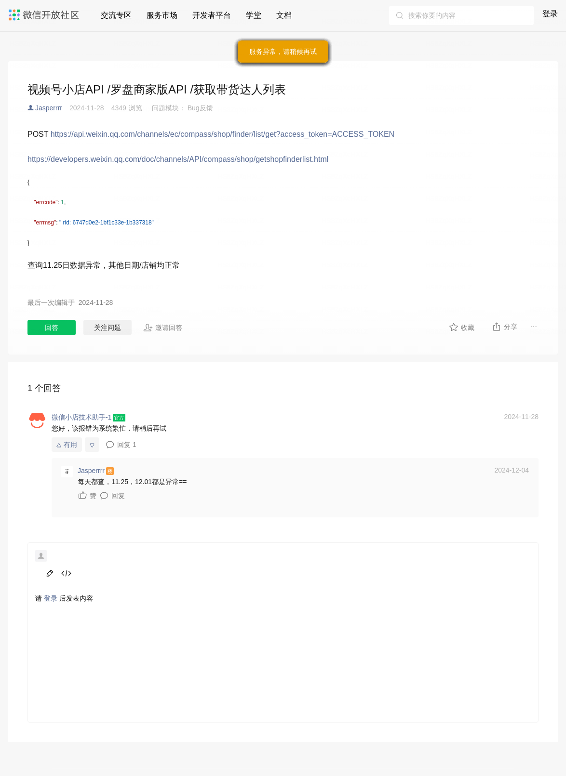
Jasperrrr (48, 108)
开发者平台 (211, 15)
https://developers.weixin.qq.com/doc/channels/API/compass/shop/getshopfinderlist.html (177, 159)
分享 (504, 326)
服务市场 (162, 15)
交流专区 (116, 15)
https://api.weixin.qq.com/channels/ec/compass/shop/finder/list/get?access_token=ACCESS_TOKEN (222, 134)
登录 (550, 14)
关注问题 (107, 327)
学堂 (253, 15)
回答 (51, 327)
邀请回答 (162, 327)
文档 (284, 15)
